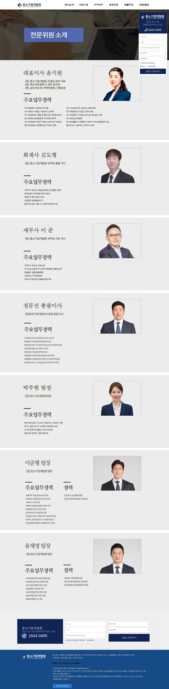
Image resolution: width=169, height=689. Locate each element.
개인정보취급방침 (72, 640)
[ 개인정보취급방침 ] (147, 63)
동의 (83, 640)
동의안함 (90, 640)
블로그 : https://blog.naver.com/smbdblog (66, 663)
